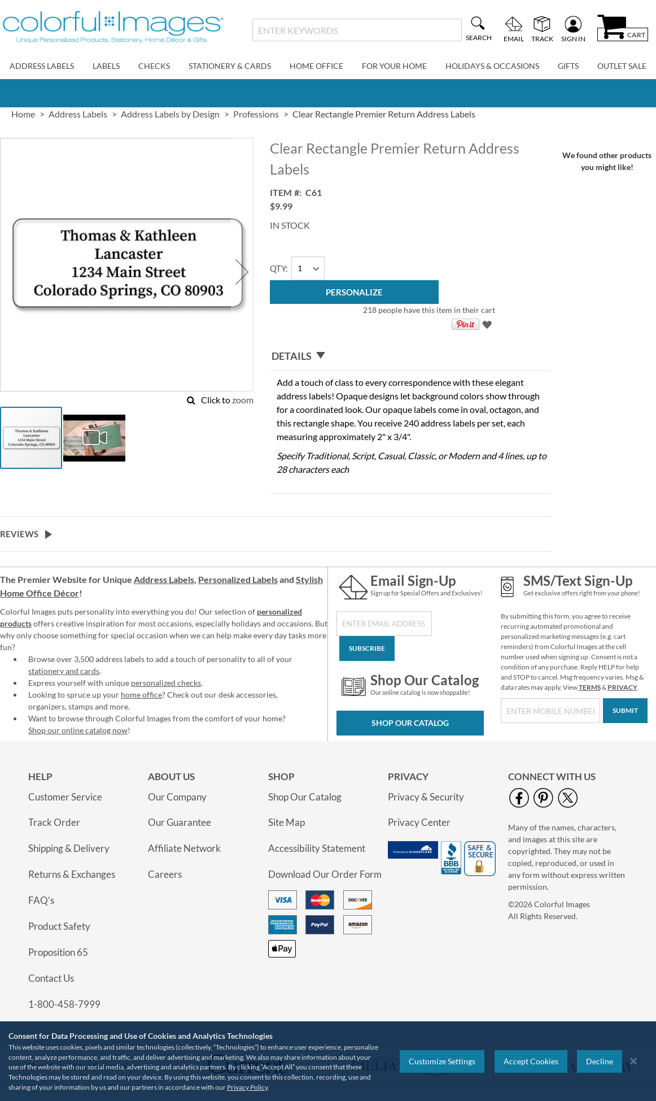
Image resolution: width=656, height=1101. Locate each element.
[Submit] (625, 710)
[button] (242, 272)
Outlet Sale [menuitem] (621, 66)
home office (141, 694)
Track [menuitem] (542, 38)
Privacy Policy (247, 1087)
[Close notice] (633, 1061)
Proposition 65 (58, 952)
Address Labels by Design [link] (170, 113)
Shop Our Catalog (410, 723)
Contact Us (51, 978)
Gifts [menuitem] (568, 66)
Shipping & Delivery (69, 848)
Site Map (286, 822)
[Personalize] (354, 292)
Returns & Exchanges (71, 874)
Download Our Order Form (325, 874)
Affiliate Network (184, 848)
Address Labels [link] (78, 113)
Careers (165, 874)
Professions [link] (256, 113)
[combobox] (357, 30)
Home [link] (23, 113)
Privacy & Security (426, 797)
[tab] (410, 356)
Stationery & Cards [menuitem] (230, 66)
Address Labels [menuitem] (42, 66)
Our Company (177, 797)
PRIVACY (622, 687)
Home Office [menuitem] (316, 66)
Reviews (19, 534)
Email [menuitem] (514, 38)
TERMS (590, 687)
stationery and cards (63, 671)
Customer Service (65, 797)
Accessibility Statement (316, 848)
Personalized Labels (238, 579)
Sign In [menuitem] (573, 38)
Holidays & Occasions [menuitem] (492, 66)
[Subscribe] (367, 648)
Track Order (54, 822)
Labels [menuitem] (106, 66)
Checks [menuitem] (154, 66)
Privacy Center (419, 822)
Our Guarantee (179, 822)
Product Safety (59, 926)
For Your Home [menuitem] (394, 66)
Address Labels (164, 579)
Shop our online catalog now (78, 730)
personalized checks (166, 682)
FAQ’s (41, 900)
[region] (328, 1061)
